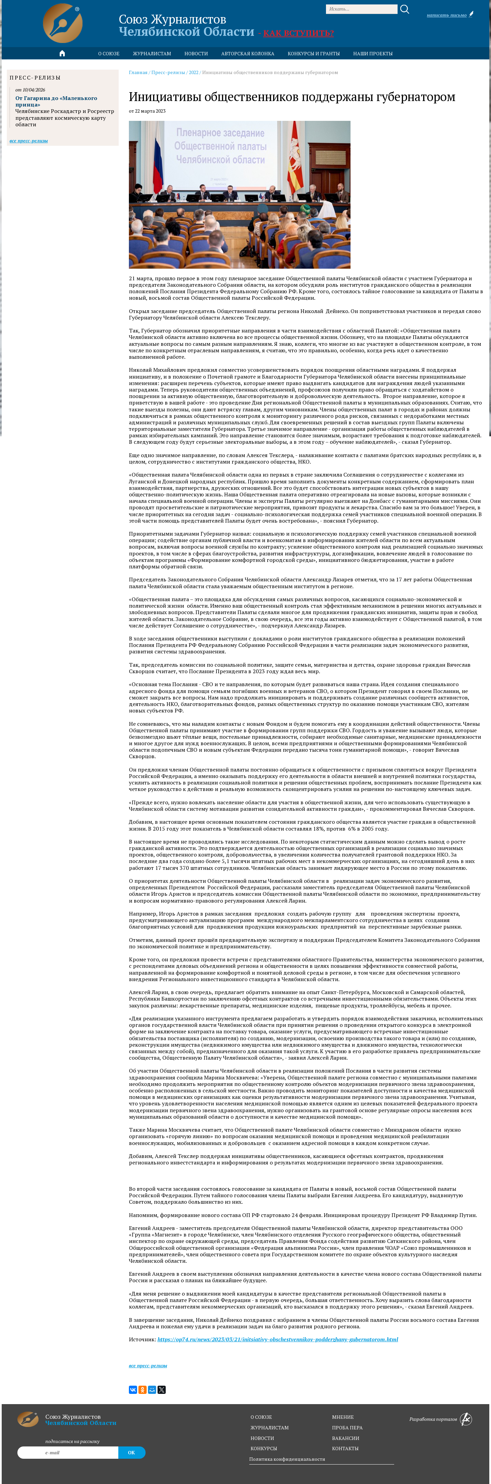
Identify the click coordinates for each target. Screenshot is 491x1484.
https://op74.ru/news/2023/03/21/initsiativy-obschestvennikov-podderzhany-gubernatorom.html (278, 1339)
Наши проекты (373, 53)
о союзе (261, 1417)
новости (196, 53)
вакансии (345, 1438)
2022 (193, 72)
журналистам (270, 1427)
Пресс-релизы (168, 72)
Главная (138, 72)
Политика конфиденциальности (287, 1459)
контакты (345, 1448)
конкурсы (264, 1448)
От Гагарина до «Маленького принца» (56, 101)
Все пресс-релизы (148, 1365)
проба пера (347, 1427)
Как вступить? (298, 32)
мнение (343, 1417)
